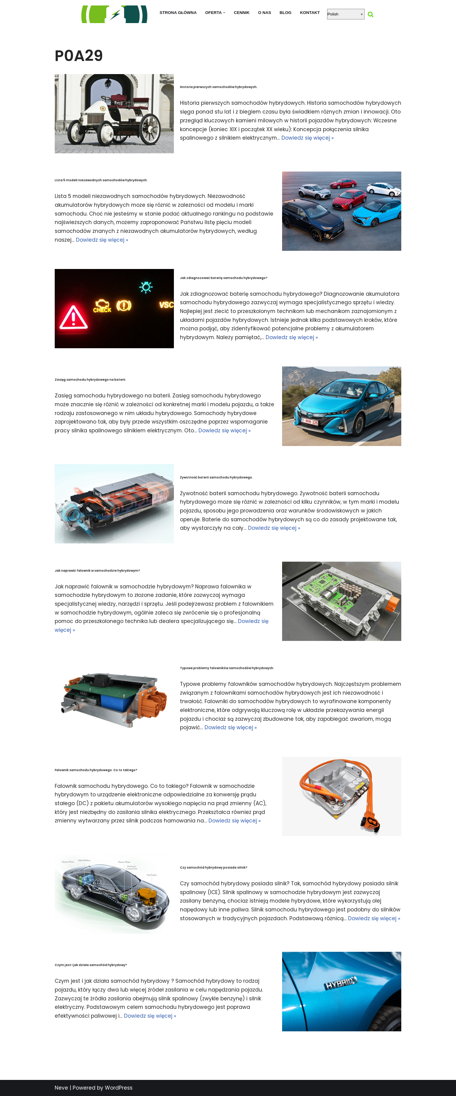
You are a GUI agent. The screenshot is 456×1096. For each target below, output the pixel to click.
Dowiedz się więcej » (356, 138)
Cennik (242, 12)
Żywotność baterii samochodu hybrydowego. (216, 477)
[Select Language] (346, 14)
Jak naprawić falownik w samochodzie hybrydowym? (97, 570)
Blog (286, 12)
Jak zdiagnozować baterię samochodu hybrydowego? (224, 277)
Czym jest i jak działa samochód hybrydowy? (91, 965)
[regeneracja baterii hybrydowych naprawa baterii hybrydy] (114, 14)
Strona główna (178, 12)
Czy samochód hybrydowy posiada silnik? (213, 867)
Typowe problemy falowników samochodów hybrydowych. (227, 667)
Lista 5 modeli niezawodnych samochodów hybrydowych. (101, 180)
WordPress (119, 1087)
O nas (264, 12)
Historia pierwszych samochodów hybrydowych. (218, 87)
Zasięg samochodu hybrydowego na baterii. (90, 379)
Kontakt (310, 12)
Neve (61, 1087)
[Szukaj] (371, 14)
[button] (224, 13)
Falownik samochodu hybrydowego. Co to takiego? (96, 770)
